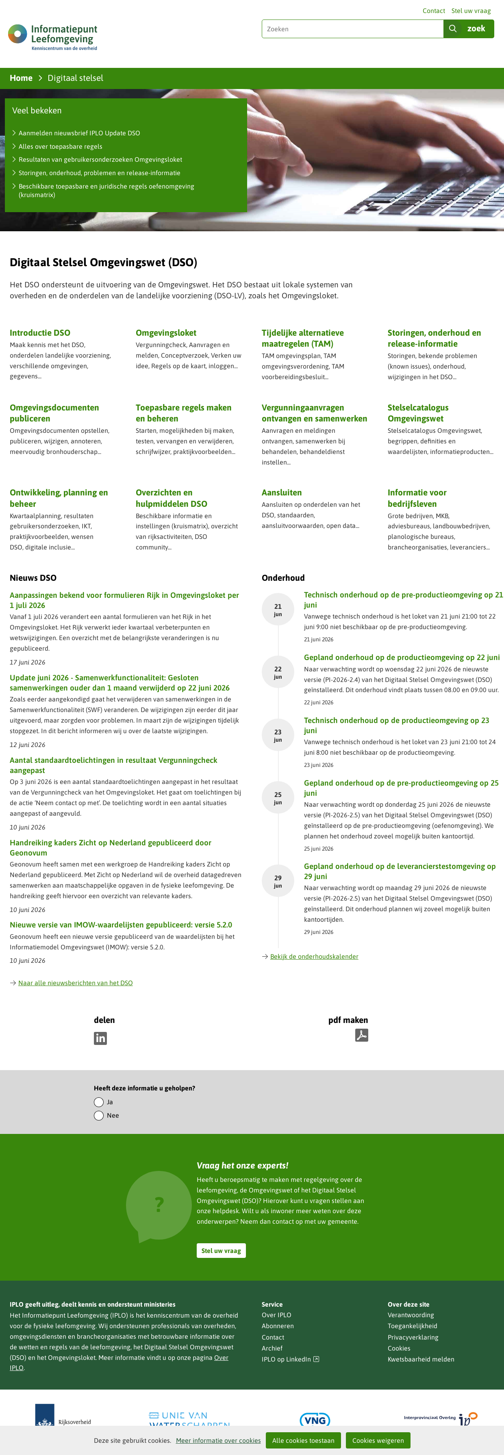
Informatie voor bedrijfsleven (417, 497)
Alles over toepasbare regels (60, 146)
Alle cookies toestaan (303, 1440)
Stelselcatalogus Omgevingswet (418, 412)
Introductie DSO (40, 332)
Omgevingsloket (166, 332)
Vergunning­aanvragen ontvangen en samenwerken (314, 412)
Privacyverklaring (413, 1337)
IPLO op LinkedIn (290, 1359)
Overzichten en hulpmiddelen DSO (171, 497)
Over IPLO (276, 1314)
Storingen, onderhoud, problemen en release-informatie (99, 172)
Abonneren (278, 1325)
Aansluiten (282, 492)
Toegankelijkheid (412, 1325)
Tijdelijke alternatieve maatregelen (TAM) (303, 338)
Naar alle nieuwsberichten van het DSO (71, 982)
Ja (110, 1101)
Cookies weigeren (378, 1440)
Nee (113, 1115)
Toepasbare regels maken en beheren (184, 412)
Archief (272, 1348)
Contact (434, 10)
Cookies (399, 1348)
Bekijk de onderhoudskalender (310, 956)
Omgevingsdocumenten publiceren (54, 412)
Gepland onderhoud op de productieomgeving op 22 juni (402, 657)
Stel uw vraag (471, 10)
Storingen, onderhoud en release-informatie (434, 338)
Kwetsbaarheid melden (421, 1359)
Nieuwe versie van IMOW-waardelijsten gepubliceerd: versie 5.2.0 (121, 924)
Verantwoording (411, 1314)
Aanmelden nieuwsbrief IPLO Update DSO (79, 133)
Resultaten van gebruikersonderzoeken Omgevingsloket (100, 159)
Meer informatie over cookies (218, 1440)
